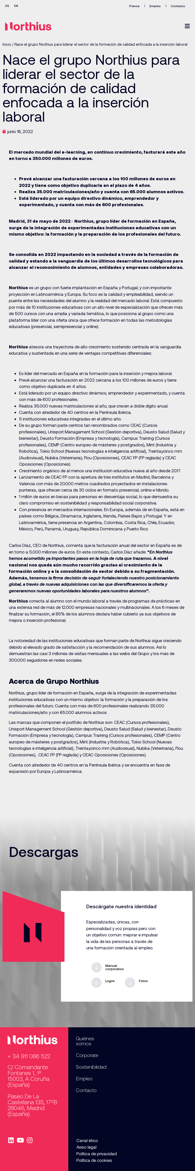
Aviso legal (86, 1146)
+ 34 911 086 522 (29, 1056)
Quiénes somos (85, 1040)
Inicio (7, 44)
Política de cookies (93, 1160)
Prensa (133, 6)
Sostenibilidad (91, 1067)
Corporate (87, 1055)
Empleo (154, 6)
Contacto (178, 6)
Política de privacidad (96, 1153)
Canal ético (87, 1140)
